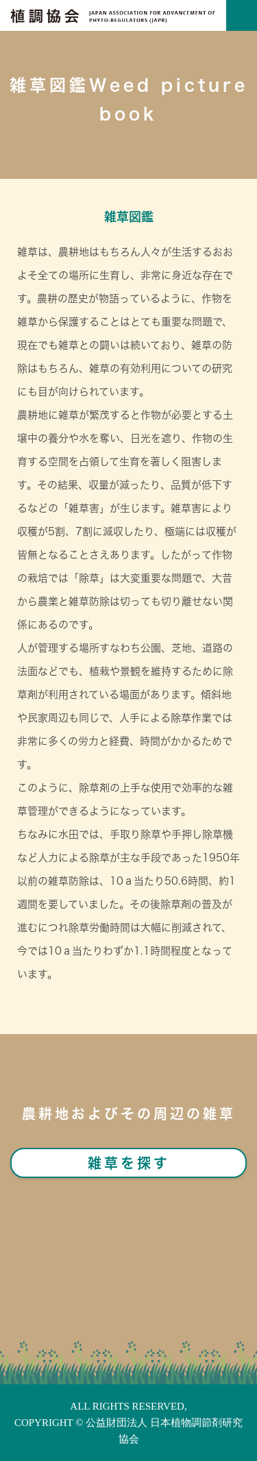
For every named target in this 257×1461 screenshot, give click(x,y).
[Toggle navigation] (241, 15)
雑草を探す (129, 1163)
